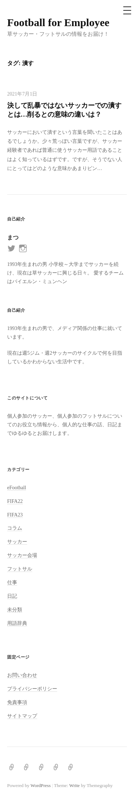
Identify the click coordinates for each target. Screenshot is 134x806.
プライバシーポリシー (32, 688)
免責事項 (17, 702)
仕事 (12, 582)
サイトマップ (22, 716)
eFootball (16, 487)
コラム (14, 528)
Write (74, 785)
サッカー (17, 541)
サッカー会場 (22, 555)
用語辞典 (17, 623)
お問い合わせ (22, 675)
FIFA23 (15, 515)
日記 (12, 596)
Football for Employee (58, 22)
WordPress (40, 785)
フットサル (19, 569)
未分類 (14, 609)
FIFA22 (15, 501)
